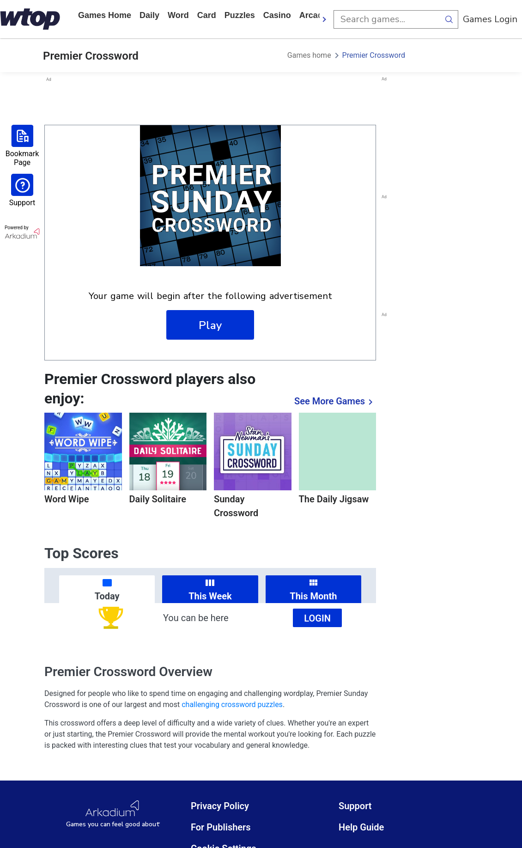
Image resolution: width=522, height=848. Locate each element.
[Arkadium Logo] (113, 814)
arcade (313, 15)
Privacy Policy (220, 805)
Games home (104, 15)
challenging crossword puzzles (232, 704)
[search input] (387, 19)
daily (149, 15)
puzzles (240, 15)
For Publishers (221, 827)
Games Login (490, 19)
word (178, 15)
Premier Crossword (373, 55)
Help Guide (361, 827)
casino (277, 15)
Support (355, 805)
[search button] (449, 19)
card (206, 15)
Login (317, 618)
